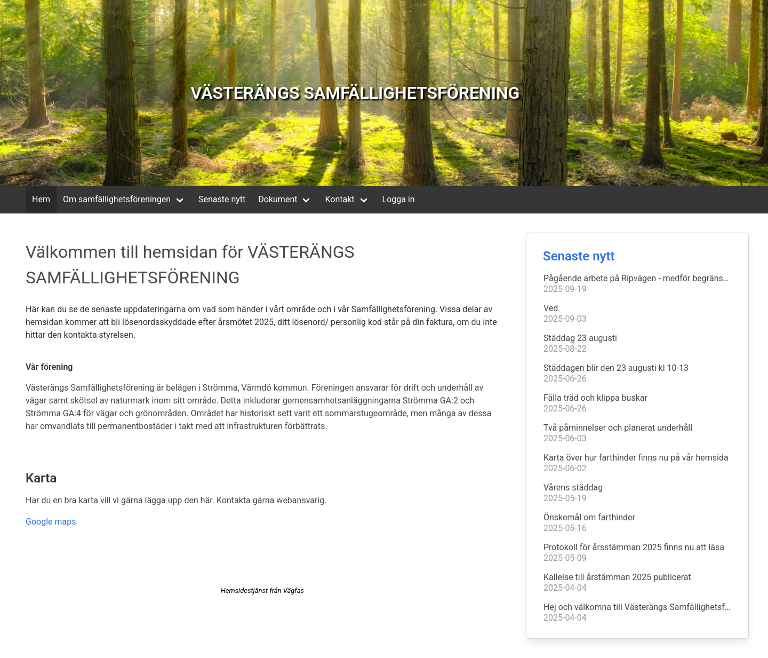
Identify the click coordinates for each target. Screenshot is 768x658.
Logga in (398, 199)
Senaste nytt (221, 199)
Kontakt (339, 199)
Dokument (277, 199)
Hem (41, 199)
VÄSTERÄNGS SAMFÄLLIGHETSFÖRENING (355, 93)
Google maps (51, 522)
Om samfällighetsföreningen (117, 199)
